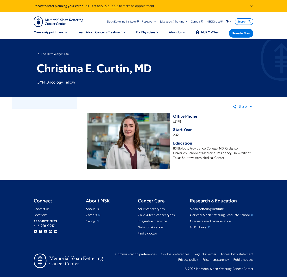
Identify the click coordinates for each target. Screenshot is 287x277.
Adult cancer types (151, 209)
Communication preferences (135, 254)
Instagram (35, 231)
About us (92, 209)
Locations (40, 215)
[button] (149, 21)
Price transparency (215, 259)
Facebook (40, 231)
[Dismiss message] (251, 6)
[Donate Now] (241, 33)
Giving (91, 221)
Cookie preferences (175, 254)
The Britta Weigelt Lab (55, 53)
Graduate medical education (210, 221)
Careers (92, 215)
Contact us (41, 209)
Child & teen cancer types (156, 215)
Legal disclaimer (205, 254)
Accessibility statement (237, 254)
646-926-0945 (107, 6)
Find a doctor (147, 233)
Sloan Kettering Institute (207, 209)
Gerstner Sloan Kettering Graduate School (220, 215)
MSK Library (198, 227)
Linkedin (55, 231)
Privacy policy (188, 259)
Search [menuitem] (244, 21)
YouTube (50, 231)
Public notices (243, 259)
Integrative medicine (152, 221)
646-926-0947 (44, 226)
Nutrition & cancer (151, 227)
